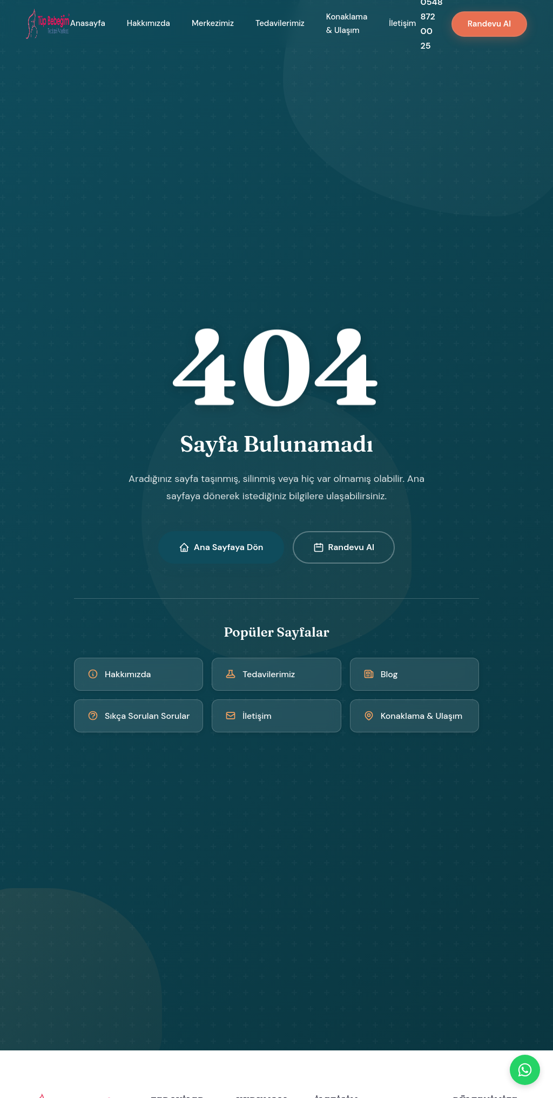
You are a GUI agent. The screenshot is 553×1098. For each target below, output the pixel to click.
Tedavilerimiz (280, 23)
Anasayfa (87, 23)
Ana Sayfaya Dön (221, 547)
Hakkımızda (148, 23)
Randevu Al (489, 23)
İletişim (402, 23)
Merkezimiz (213, 23)
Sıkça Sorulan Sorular (138, 716)
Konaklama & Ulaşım (346, 23)
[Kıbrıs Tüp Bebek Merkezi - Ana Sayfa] (48, 24)
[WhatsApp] (525, 1070)
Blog (380, 674)
